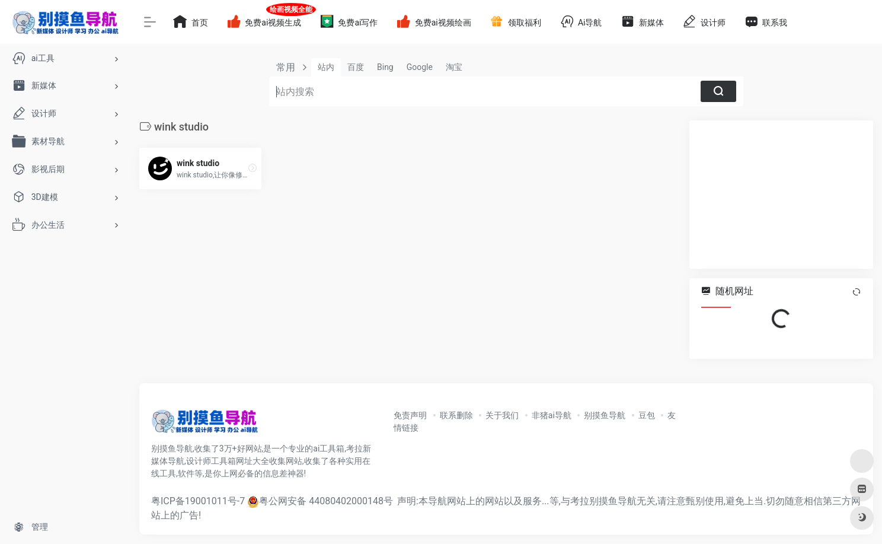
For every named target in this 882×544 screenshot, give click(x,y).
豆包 (646, 415)
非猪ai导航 (551, 415)
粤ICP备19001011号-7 (198, 501)
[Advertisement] (781, 194)
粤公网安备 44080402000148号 (326, 501)
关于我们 (502, 415)
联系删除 (456, 415)
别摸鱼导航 (604, 415)
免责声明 (410, 415)
